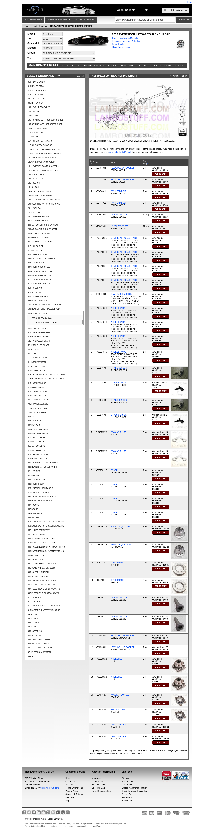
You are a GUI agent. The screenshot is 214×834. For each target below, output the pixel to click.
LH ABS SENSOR (119, 383)
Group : (31, 52)
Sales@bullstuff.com (49, 788)
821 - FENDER (34, 471)
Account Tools (126, 10)
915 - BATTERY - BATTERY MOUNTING (44, 606)
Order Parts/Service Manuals (125, 38)
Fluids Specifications (121, 47)
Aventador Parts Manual (120, 152)
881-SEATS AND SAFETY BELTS (42, 568)
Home (27, 26)
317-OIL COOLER (35, 250)
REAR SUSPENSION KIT (122, 294)
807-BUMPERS (34, 425)
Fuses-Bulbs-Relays (160, 66)
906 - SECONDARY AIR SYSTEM (42, 580)
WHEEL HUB (116, 659)
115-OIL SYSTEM (35, 137)
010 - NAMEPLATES (36, 82)
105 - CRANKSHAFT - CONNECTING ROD (46, 120)
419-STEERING (34, 292)
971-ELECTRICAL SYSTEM (39, 652)
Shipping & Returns (74, 794)
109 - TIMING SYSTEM (37, 128)
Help (145, 10)
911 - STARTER (34, 597)
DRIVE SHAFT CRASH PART (124, 238)
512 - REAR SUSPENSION (39, 332)
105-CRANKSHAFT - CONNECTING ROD (45, 124)
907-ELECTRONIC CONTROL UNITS (43, 593)
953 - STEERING (35, 631)
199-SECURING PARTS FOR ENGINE (44, 204)
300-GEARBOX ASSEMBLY (39, 237)
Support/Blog (85, 20)
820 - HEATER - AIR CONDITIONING (43, 463)
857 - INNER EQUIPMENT (39, 530)
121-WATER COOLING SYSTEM (41, 162)
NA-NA (30, 656)
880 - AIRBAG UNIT (36, 555)
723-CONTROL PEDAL (37, 412)
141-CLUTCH (33, 187)
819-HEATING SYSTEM (37, 459)
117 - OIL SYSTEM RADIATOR (40, 141)
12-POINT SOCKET (119, 214)
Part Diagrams (59, 20)
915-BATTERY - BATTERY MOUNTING (44, 610)
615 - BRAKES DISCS (37, 383)
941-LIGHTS (33, 618)
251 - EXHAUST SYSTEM (38, 216)
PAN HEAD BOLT (118, 191)
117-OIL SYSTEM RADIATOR (40, 145)
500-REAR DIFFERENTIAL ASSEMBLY (44, 309)
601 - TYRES (33, 349)
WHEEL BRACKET (119, 308)
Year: (30, 38)
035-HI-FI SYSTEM (36, 103)
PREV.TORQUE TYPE (121, 526)
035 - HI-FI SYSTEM (36, 99)
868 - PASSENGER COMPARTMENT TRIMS (46, 547)
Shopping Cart (98, 788)
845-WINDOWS (34, 518)
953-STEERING (34, 635)
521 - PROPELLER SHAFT (39, 341)
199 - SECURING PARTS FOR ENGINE (44, 200)
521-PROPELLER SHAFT (38, 345)
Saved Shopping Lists (101, 791)
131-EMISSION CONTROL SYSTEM (43, 170)
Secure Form (127, 794)
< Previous (174, 76)
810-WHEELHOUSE (36, 442)
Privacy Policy (71, 791)
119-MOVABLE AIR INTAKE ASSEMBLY (44, 153)
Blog (67, 800)
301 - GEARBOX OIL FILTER (40, 242)
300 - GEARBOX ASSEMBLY (40, 233)
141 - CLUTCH (34, 183)
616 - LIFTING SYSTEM (38, 391)
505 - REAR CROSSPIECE (39, 313)
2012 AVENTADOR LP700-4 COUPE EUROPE (71, 26)
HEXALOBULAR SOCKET (122, 168)
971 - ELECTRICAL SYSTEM (40, 648)
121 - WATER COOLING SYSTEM (42, 158)
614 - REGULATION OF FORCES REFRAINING (47, 375)
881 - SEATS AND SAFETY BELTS (42, 564)
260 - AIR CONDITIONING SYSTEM (43, 225)
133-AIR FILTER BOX (37, 179)
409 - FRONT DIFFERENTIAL (40, 271)
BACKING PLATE (118, 432)
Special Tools (118, 44)
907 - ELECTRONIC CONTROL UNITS (44, 589)
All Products (127, 797)
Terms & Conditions (74, 788)
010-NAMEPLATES (36, 86)
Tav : (30, 58)
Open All (80, 76)
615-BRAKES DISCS (36, 387)
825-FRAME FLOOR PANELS (40, 492)
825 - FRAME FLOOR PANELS (40, 488)
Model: (31, 33)
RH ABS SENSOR (119, 368)
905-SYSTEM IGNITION (38, 576)
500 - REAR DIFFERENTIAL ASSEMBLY (44, 305)
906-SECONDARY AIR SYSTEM (41, 585)
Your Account (98, 778)
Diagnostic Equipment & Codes (126, 41)
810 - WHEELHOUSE (36, 438)
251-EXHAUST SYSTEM (38, 221)
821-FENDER (33, 475)
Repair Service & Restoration (134, 791)
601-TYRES (33, 353)
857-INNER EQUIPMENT (38, 534)
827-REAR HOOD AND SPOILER (41, 501)
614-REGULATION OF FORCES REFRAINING (47, 379)
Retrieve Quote (98, 784)
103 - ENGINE (33, 111)
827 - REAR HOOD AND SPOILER (42, 497)
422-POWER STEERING (38, 301)
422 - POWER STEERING (38, 296)
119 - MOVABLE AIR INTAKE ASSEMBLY (45, 149)
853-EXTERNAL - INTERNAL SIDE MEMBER (46, 526)
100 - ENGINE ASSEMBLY (39, 107)
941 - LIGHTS (33, 614)
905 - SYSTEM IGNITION (38, 572)
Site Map (125, 778)
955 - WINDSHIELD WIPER (39, 639)
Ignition (179, 66)
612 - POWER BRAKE (37, 366)
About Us (69, 784)
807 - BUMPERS (35, 421)
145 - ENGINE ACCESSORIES (40, 191)
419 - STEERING (35, 288)
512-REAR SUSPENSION (38, 337)
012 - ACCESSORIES (37, 90)
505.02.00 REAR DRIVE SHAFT (45, 322)
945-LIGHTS (33, 627)
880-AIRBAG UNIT (35, 559)
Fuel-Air (141, 66)
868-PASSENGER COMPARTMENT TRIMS (46, 551)
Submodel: (33, 43)
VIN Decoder (127, 781)
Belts (65, 66)
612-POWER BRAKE (36, 370)
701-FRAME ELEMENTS (38, 404)
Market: (31, 47)
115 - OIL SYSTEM (35, 132)
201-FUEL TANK (34, 212)
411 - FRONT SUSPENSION (39, 280)
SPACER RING (117, 563)
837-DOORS (33, 509)
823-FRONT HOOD (36, 484)
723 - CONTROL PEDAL (38, 408)
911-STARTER (34, 602)
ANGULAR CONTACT (120, 695)
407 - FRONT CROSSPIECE (39, 263)
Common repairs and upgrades (100, 66)
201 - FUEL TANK (35, 208)
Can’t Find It (127, 784)
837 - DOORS (33, 505)
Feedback (69, 797)
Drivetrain (127, 66)
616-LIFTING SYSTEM (37, 396)
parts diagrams (40, 26)
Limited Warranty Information (134, 788)
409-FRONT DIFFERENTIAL (39, 275)
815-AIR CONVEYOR (36, 450)
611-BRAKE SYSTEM (37, 362)
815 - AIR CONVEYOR (37, 446)
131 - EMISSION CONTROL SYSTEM (43, 166)
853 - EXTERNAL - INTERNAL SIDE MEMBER (47, 522)
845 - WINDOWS (35, 513)
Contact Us (70, 781)
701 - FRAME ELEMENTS (38, 400)
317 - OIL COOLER (36, 246)
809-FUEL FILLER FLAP (38, 433)
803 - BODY (33, 417)
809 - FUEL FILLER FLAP (38, 429)
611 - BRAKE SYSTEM (37, 358)
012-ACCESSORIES (36, 95)
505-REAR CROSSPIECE (38, 328)
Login (189, 2)
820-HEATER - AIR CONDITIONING (43, 467)
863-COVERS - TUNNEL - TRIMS (41, 543)
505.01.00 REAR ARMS (42, 318)
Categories (33, 20)
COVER (114, 470)
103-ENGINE (33, 116)
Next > (184, 76)
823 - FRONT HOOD (36, 480)
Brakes (76, 66)
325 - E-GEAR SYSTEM (38, 254)
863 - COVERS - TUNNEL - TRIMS (42, 538)
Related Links (128, 800)
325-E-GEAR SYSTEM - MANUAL (42, 259)
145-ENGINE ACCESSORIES (40, 195)
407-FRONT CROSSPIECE (39, 267)
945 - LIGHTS (33, 623)
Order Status (97, 781)
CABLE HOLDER (118, 725)
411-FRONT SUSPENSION (39, 284)
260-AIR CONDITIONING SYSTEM (42, 229)
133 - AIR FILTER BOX (37, 174)
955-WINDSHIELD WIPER (38, 644)
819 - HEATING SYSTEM (38, 454)
